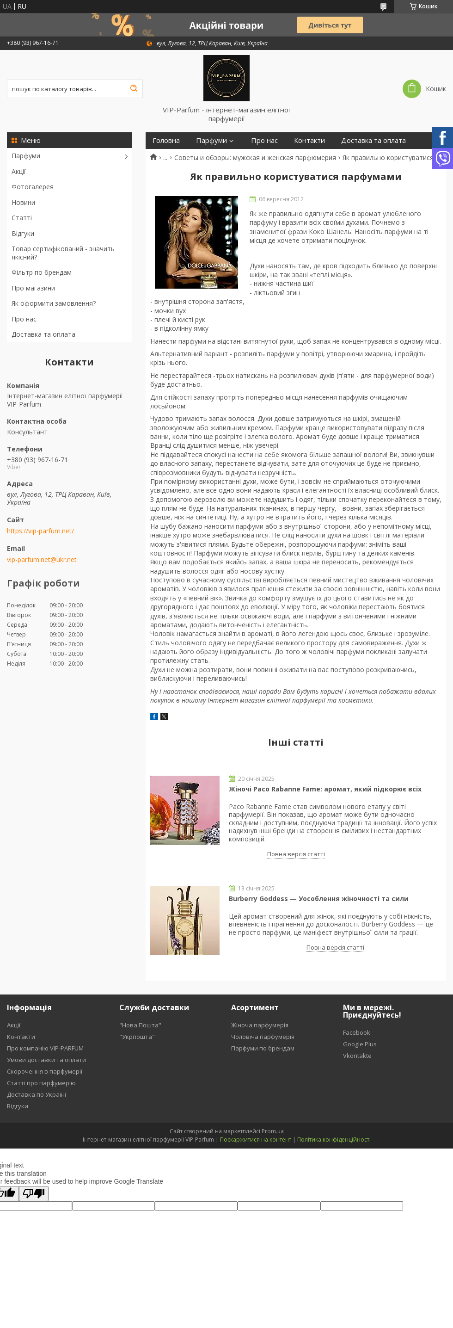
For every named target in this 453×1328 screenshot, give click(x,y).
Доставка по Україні (36, 1094)
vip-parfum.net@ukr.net (42, 560)
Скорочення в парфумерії (44, 1071)
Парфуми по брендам (262, 1048)
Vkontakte (357, 1055)
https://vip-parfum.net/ (40, 531)
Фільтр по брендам (42, 272)
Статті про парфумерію (41, 1083)
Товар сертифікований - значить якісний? (63, 252)
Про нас (24, 319)
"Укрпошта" (137, 1036)
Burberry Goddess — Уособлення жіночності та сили (319, 898)
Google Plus (360, 1044)
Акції (19, 171)
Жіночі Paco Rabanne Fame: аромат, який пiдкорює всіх (325, 788)
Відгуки (23, 233)
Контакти (309, 140)
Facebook (356, 1032)
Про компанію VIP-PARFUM (45, 1048)
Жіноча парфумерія (259, 1025)
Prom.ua (273, 1131)
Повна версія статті (296, 854)
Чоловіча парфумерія (262, 1036)
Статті (22, 217)
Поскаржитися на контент (255, 1139)
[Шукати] (133, 89)
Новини (23, 202)
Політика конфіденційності (334, 1139)
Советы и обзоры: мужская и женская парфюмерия (255, 158)
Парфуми (26, 155)
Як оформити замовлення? (54, 303)
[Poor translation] (34, 1193)
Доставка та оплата (43, 334)
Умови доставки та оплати (46, 1060)
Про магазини (33, 288)
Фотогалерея (33, 186)
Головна (166, 140)
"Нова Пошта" (140, 1025)
